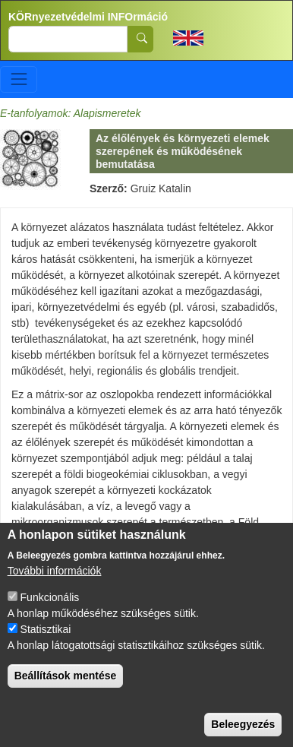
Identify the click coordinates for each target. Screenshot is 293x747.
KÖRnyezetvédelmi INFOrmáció (88, 17)
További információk (55, 590)
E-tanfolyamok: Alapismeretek (70, 113)
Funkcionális (50, 616)
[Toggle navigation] (18, 79)
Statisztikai (45, 648)
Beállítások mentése (65, 694)
